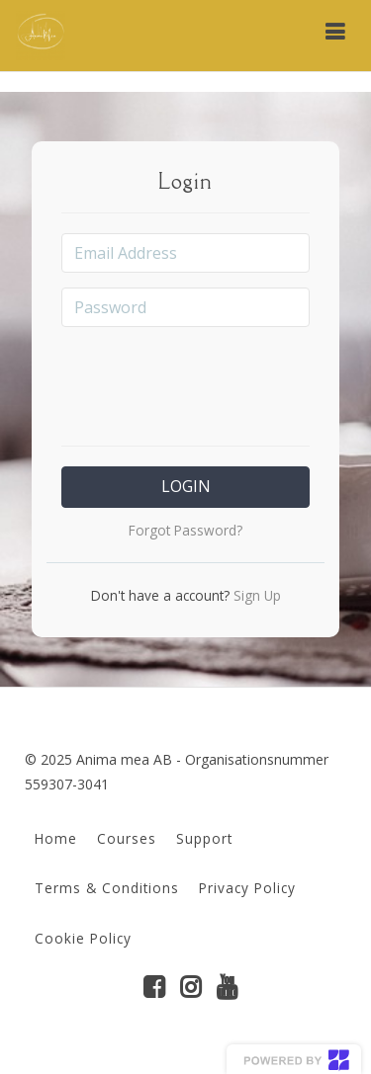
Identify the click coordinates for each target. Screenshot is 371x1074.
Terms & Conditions (107, 887)
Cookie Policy (83, 938)
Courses (126, 838)
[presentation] (211, 380)
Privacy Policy (247, 887)
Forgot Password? (185, 530)
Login (186, 486)
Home (56, 838)
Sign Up (255, 595)
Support (204, 838)
